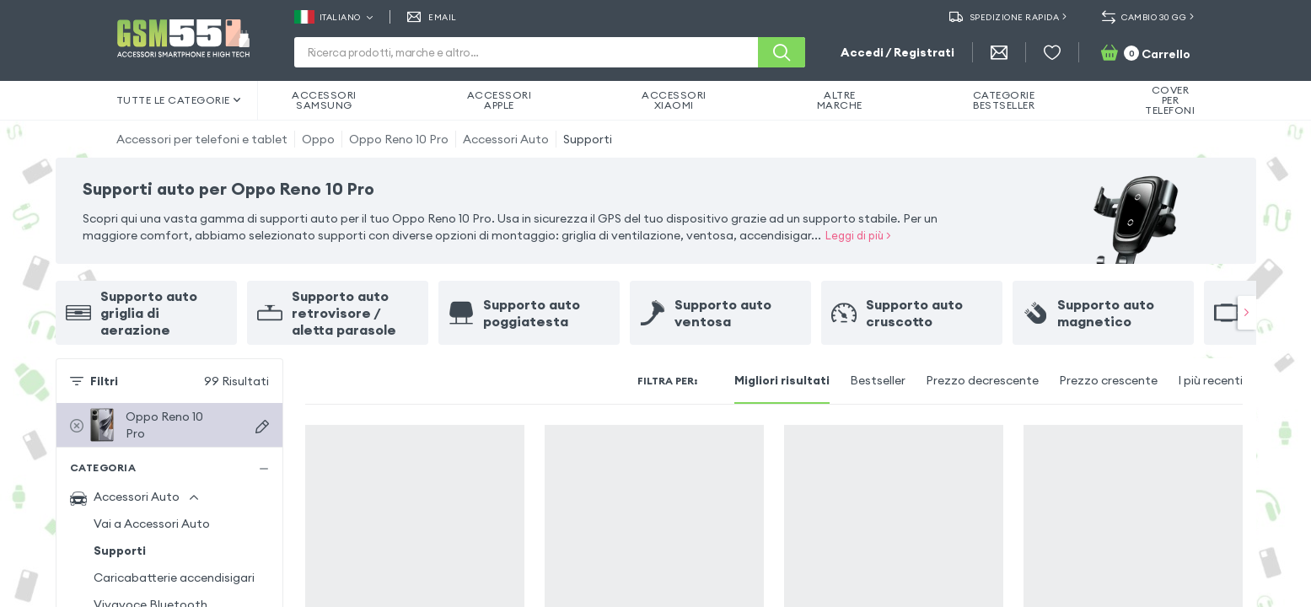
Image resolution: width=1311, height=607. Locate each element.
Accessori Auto (506, 139)
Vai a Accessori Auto (152, 523)
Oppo (318, 139)
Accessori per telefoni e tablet (201, 139)
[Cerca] (781, 52)
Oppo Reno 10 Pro (399, 139)
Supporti (587, 139)
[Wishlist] (1052, 52)
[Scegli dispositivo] (262, 426)
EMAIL (432, 17)
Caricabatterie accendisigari (174, 577)
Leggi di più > (858, 235)
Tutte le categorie (178, 100)
